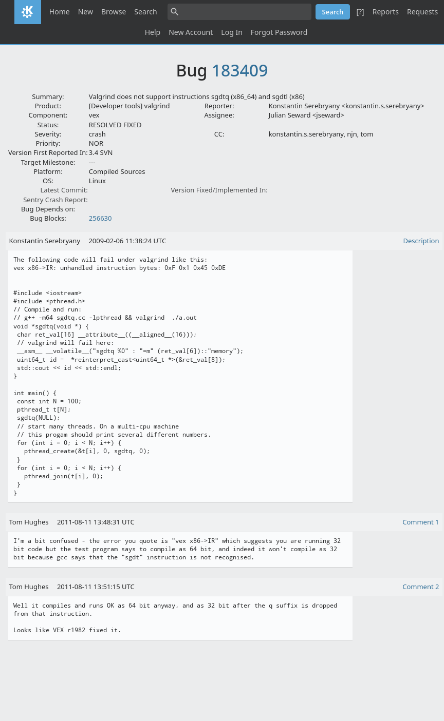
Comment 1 (420, 522)
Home (59, 11)
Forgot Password (279, 32)
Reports (386, 11)
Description (421, 240)
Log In (231, 32)
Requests (422, 11)
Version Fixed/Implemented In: (219, 189)
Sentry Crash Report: (55, 199)
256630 (100, 218)
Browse (113, 11)
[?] (360, 11)
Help (153, 32)
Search (145, 11)
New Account (191, 32)
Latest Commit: (63, 189)
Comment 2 (420, 586)
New (85, 11)
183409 (240, 70)
